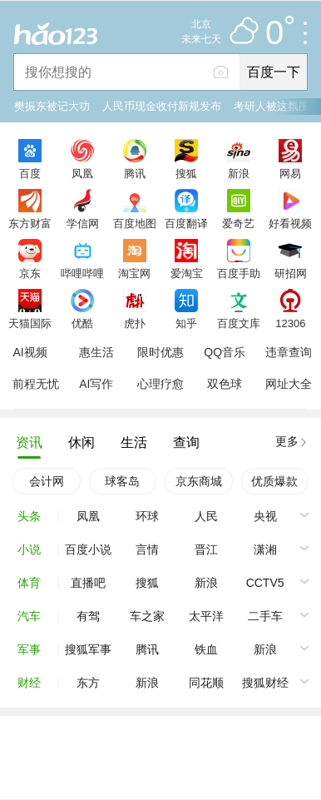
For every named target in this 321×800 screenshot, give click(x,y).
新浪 (238, 173)
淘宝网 (134, 273)
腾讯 (135, 173)
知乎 (186, 323)
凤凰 (82, 173)
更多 (287, 441)
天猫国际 (30, 323)
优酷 (82, 323)
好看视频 (290, 223)
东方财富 (30, 223)
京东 (30, 273)
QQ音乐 (224, 352)
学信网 (83, 223)
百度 (30, 173)
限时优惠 (160, 352)
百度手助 (238, 273)
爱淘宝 (186, 273)
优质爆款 (274, 481)
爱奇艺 (238, 223)
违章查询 (288, 352)
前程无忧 (35, 383)
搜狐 (186, 173)
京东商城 (198, 481)
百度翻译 (186, 223)
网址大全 (288, 383)
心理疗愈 (160, 383)
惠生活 (96, 352)
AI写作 (96, 383)
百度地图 (134, 223)
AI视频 (29, 352)
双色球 (224, 383)
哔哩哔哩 (82, 273)
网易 (290, 173)
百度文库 (238, 323)
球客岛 (122, 481)
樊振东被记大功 (52, 106)
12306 (290, 323)
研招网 (290, 273)
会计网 (46, 481)
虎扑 (135, 323)
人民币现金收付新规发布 (161, 106)
